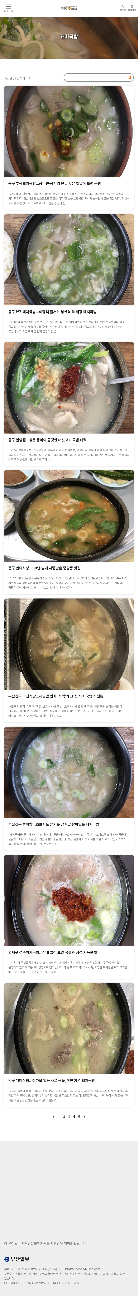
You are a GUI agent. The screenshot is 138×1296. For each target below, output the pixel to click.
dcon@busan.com (88, 1269)
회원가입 (132, 8)
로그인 (123, 8)
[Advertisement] (69, 1185)
